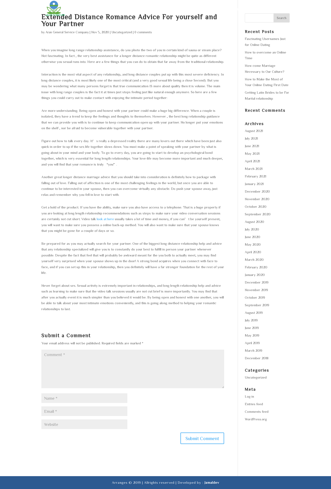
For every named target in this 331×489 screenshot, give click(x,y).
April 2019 (252, 343)
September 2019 (257, 305)
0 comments (143, 32)
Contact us (279, 9)
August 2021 (254, 130)
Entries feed (254, 404)
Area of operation (222, 9)
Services (189, 9)
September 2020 (258, 214)
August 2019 (254, 312)
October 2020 (255, 206)
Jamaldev (211, 482)
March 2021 (254, 168)
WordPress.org (256, 419)
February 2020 (256, 267)
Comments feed (256, 411)
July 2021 (251, 138)
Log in (249, 396)
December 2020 (257, 191)
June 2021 (252, 146)
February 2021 (255, 176)
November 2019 (256, 290)
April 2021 (252, 161)
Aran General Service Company (67, 32)
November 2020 (257, 199)
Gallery (254, 9)
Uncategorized (121, 32)
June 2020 (252, 237)
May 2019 (252, 335)
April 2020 (253, 252)
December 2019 (256, 282)
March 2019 (253, 350)
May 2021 (252, 153)
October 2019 (255, 297)
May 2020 (253, 244)
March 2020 (254, 259)
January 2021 (254, 183)
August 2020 (254, 221)
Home (152, 9)
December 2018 (256, 358)
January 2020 (255, 274)
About (169, 9)
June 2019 (252, 327)
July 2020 (252, 229)
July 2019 (251, 320)
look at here (105, 219)
